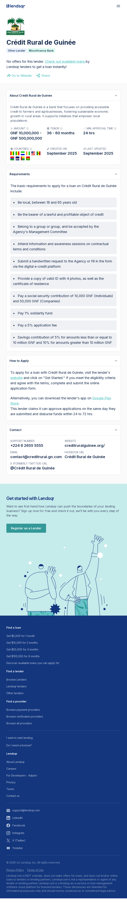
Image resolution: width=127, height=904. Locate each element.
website (16, 379)
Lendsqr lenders (16, 692)
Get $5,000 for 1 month (20, 641)
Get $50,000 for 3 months (22, 655)
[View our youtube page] (63, 854)
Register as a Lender (26, 534)
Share (43, 75)
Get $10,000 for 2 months (22, 648)
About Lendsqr (15, 767)
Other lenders (14, 698)
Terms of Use (35, 875)
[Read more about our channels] (63, 743)
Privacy (11, 787)
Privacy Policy (15, 875)
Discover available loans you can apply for (32, 668)
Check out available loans (65, 61)
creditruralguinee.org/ (85, 447)
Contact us (13, 801)
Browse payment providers (23, 715)
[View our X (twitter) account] (63, 846)
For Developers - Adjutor (21, 781)
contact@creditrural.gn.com (36, 458)
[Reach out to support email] (63, 816)
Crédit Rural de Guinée (85, 458)
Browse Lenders (16, 685)
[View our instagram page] (63, 839)
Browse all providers (19, 729)
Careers (11, 774)
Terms (10, 794)
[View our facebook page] (63, 831)
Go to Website (19, 75)
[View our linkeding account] (63, 823)
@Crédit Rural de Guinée (32, 469)
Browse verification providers (24, 722)
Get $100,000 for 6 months (23, 661)
